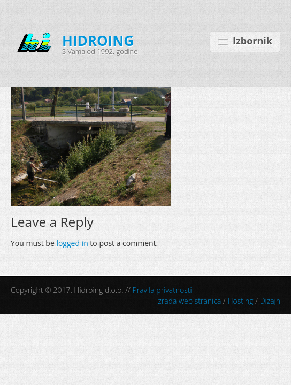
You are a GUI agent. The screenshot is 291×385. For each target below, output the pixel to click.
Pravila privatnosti (162, 290)
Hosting (240, 301)
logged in (72, 243)
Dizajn (270, 301)
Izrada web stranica (188, 301)
